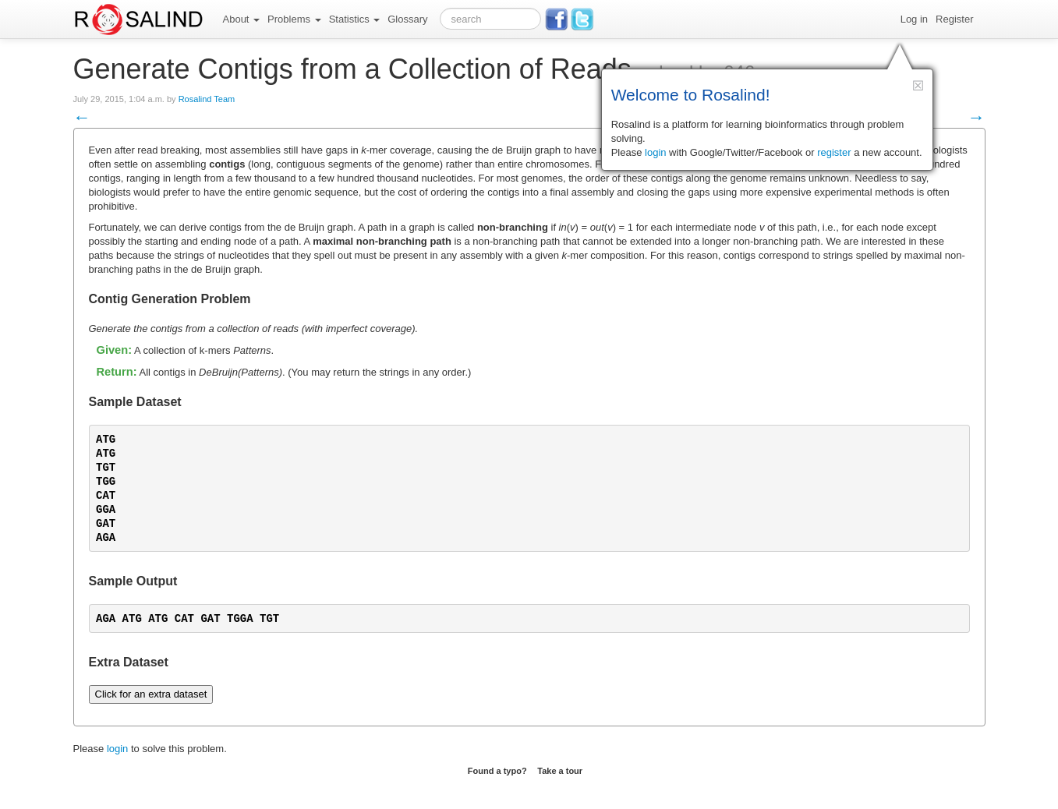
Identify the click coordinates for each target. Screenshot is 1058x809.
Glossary (407, 19)
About (241, 19)
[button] (918, 85)
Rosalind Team (207, 99)
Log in (914, 19)
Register (954, 19)
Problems (294, 19)
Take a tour (559, 770)
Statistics (354, 19)
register (834, 152)
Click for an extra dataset (151, 694)
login (117, 748)
